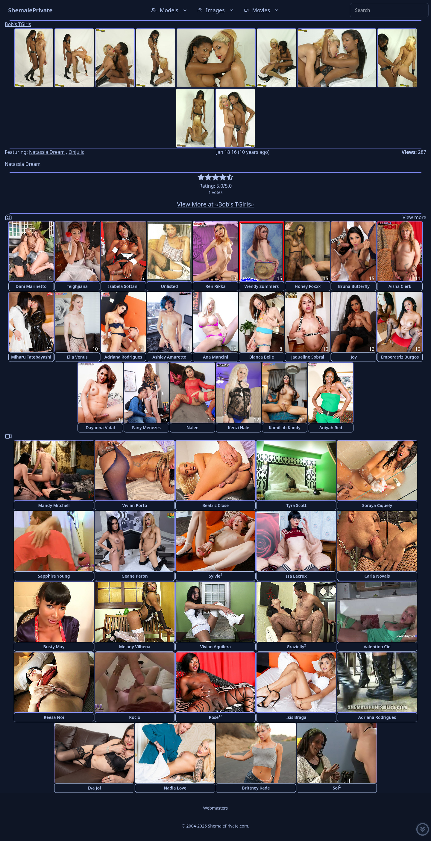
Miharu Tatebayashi (31, 357)
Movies (262, 10)
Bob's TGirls (18, 24)
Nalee (192, 427)
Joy (354, 357)
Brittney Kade (256, 788)
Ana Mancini (215, 357)
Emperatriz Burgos (400, 357)
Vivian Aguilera (215, 646)
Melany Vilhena (135, 646)
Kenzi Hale (238, 427)
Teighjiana (77, 286)
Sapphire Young (54, 576)
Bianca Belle (261, 357)
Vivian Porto (134, 505)
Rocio (134, 717)
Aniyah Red (330, 427)
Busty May (54, 646)
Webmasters (215, 808)
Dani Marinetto (31, 286)
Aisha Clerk (399, 286)
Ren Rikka (215, 286)
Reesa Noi (54, 717)
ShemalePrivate (30, 10)
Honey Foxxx (308, 286)
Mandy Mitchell (54, 505)
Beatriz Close (215, 505)
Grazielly (296, 646)
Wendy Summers (262, 286)
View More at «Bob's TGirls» (215, 204)
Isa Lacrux (296, 576)
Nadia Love (175, 788)
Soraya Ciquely (377, 505)
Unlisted (169, 286)
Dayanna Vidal (100, 427)
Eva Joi (94, 788)
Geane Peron (135, 576)
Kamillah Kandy (285, 427)
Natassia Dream (47, 152)
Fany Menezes (146, 427)
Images (216, 10)
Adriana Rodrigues (123, 357)
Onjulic (76, 152)
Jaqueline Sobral (307, 357)
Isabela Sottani (123, 286)
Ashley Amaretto (169, 357)
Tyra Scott (296, 505)
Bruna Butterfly (354, 286)
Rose (215, 717)
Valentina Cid (377, 646)
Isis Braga (296, 717)
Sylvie (215, 576)
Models (169, 10)
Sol (337, 787)
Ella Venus (77, 357)
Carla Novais (377, 576)
